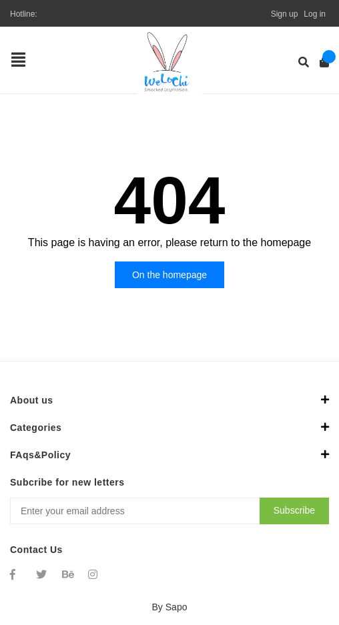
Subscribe (294, 510)
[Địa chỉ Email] (169, 511)
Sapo (176, 607)
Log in (315, 14)
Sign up (284, 14)
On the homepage (169, 274)
